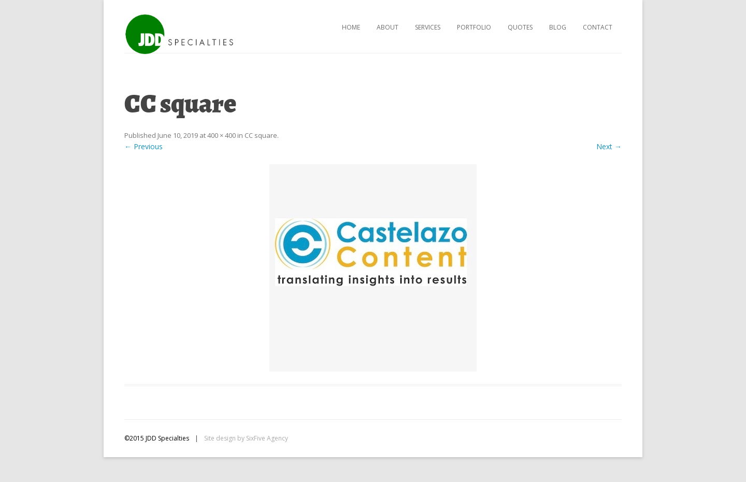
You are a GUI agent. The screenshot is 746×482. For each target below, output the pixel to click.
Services (427, 27)
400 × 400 (221, 135)
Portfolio (474, 27)
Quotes (520, 27)
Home (351, 27)
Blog (557, 27)
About (387, 27)
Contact (597, 27)
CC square (261, 135)
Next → (609, 146)
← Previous (143, 146)
